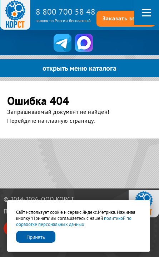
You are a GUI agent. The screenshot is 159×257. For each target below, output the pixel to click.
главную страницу (70, 120)
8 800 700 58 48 (65, 11)
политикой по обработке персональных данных (73, 221)
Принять (35, 237)
